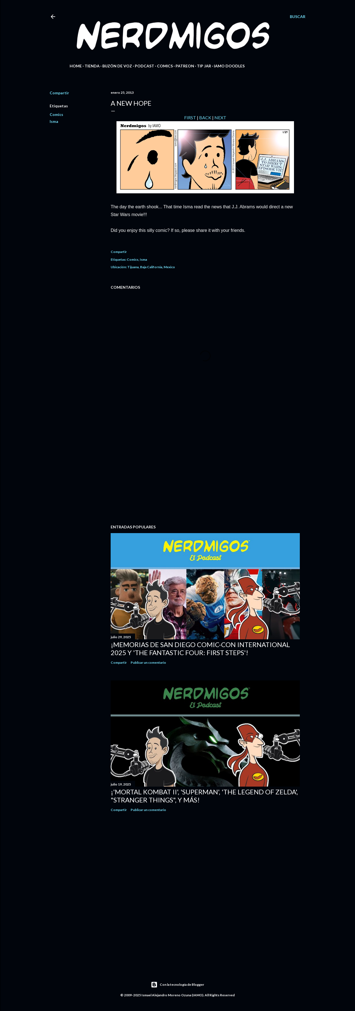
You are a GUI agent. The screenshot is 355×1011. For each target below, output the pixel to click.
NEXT (220, 117)
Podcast (144, 66)
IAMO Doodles (229, 66)
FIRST (190, 117)
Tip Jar (204, 66)
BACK (205, 117)
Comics (165, 66)
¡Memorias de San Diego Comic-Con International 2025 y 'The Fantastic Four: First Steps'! (200, 648)
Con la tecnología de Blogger (177, 984)
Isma (54, 121)
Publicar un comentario (148, 662)
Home (76, 66)
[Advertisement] (205, 472)
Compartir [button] (59, 92)
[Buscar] (297, 16)
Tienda (92, 66)
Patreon (185, 66)
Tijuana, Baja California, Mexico (151, 267)
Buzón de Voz (117, 66)
